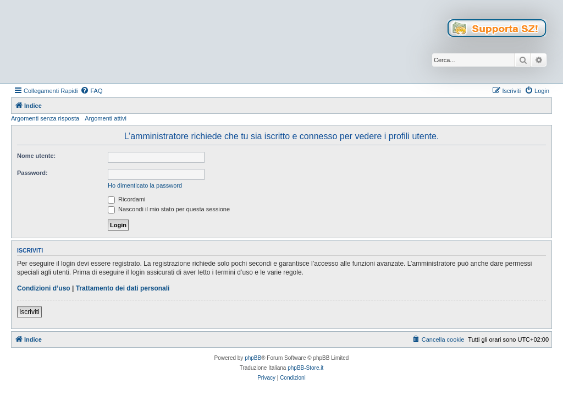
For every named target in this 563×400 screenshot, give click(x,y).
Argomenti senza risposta (45, 118)
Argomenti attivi (105, 118)
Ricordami (127, 199)
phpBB (253, 358)
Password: (32, 172)
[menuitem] (91, 90)
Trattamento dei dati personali (123, 288)
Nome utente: (36, 155)
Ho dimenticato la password (145, 185)
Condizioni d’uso (43, 288)
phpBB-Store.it (305, 368)
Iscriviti (29, 312)
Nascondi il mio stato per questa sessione (169, 209)
